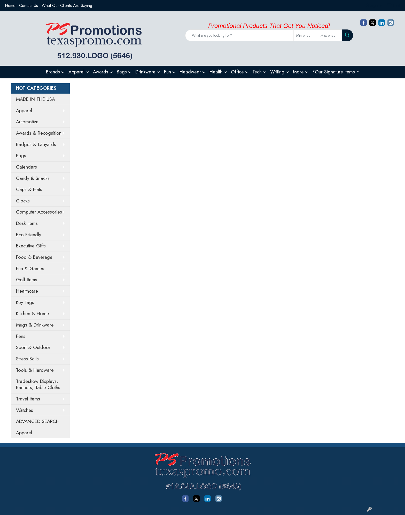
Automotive (27, 121)
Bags (21, 155)
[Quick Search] (239, 35)
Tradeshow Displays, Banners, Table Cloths (38, 384)
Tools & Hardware (35, 370)
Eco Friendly (28, 234)
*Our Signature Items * (335, 71)
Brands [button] (53, 71)
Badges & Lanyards (36, 144)
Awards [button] (100, 71)
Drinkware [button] (145, 71)
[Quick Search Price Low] (305, 35)
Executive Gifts (31, 245)
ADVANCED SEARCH (37, 421)
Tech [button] (257, 71)
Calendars (26, 166)
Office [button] (237, 71)
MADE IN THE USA (35, 99)
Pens (20, 336)
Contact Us (28, 6)
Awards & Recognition (38, 133)
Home (10, 6)
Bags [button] (122, 71)
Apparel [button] (76, 71)
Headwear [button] (190, 71)
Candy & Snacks (33, 178)
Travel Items (28, 398)
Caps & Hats (29, 189)
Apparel (24, 110)
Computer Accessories (39, 211)
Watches (24, 410)
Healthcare (27, 290)
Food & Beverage (34, 257)
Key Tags (25, 302)
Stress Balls (27, 358)
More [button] (298, 71)
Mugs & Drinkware (35, 324)
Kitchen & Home (32, 313)
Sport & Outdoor (33, 347)
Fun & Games (30, 268)
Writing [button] (277, 71)
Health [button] (215, 71)
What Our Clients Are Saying (67, 6)
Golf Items (26, 279)
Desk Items (27, 223)
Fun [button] (167, 71)
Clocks (23, 200)
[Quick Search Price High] (330, 35)
